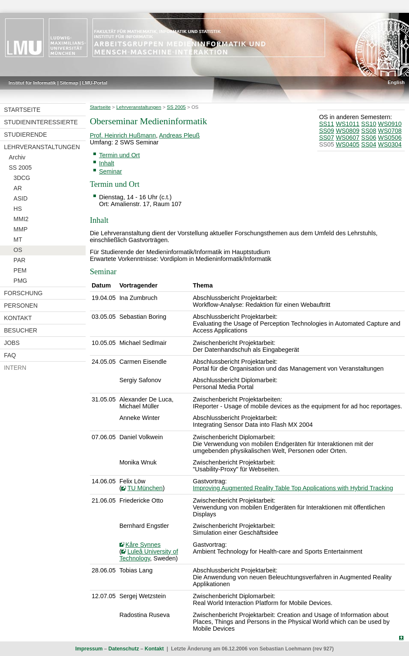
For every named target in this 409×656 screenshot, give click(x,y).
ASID (21, 198)
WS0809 (347, 130)
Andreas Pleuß (179, 135)
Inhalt (106, 163)
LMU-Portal (94, 82)
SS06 (368, 137)
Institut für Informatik (32, 82)
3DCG (22, 177)
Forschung (23, 293)
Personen (21, 305)
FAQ (10, 355)
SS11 (326, 123)
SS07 (326, 137)
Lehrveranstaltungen (42, 147)
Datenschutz (123, 649)
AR (18, 188)
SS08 (368, 130)
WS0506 (390, 137)
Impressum (89, 649)
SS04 (368, 144)
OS (18, 249)
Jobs (12, 342)
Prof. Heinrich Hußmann (123, 135)
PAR (20, 260)
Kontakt (18, 318)
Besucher (20, 330)
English (396, 82)
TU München (144, 488)
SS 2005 (20, 167)
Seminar (110, 171)
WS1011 (347, 123)
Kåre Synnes (143, 544)
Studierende (25, 134)
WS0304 (390, 144)
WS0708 (390, 130)
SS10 (368, 123)
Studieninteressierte (41, 122)
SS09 (326, 130)
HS (18, 208)
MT (18, 239)
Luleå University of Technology (148, 555)
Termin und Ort (119, 155)
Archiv (17, 157)
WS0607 (347, 137)
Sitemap (69, 82)
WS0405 (347, 144)
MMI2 (21, 219)
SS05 (326, 144)
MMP (21, 229)
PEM (20, 270)
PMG (20, 280)
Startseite (22, 109)
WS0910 (390, 123)
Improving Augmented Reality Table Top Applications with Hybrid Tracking (293, 488)
